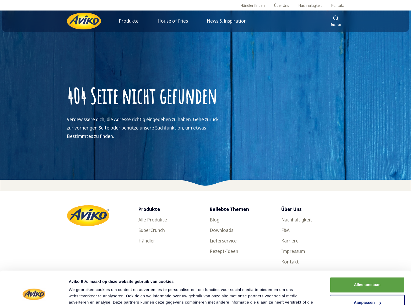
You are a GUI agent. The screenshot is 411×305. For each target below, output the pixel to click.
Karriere (290, 240)
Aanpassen (367, 274)
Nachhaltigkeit (310, 5)
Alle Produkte (152, 219)
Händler (146, 240)
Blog (214, 219)
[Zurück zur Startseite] (84, 21)
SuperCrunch (151, 230)
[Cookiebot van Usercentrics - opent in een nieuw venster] (34, 295)
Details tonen (81, 294)
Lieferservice (223, 240)
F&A (285, 230)
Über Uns (281, 5)
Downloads (221, 230)
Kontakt (337, 5)
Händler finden (253, 5)
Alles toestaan (367, 256)
